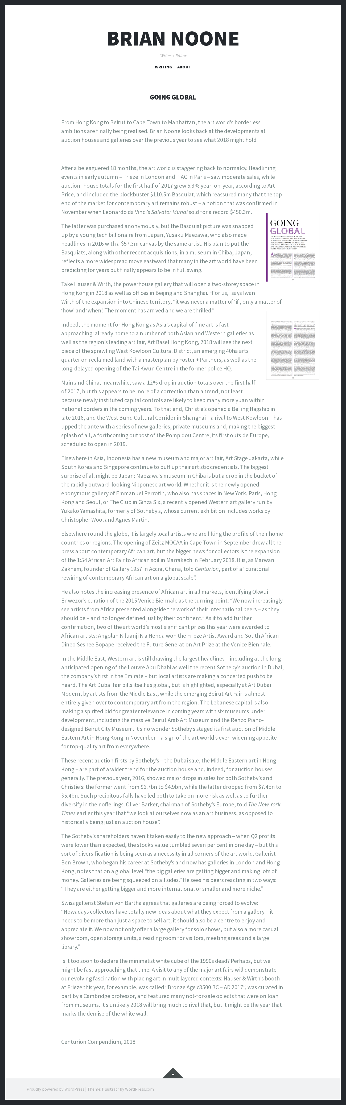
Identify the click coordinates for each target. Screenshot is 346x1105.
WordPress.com (139, 1089)
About (184, 66)
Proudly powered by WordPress (55, 1089)
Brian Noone (173, 38)
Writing (163, 66)
